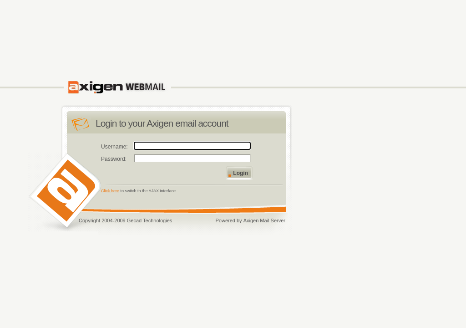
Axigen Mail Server (264, 220)
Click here (110, 191)
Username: (114, 147)
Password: (114, 159)
